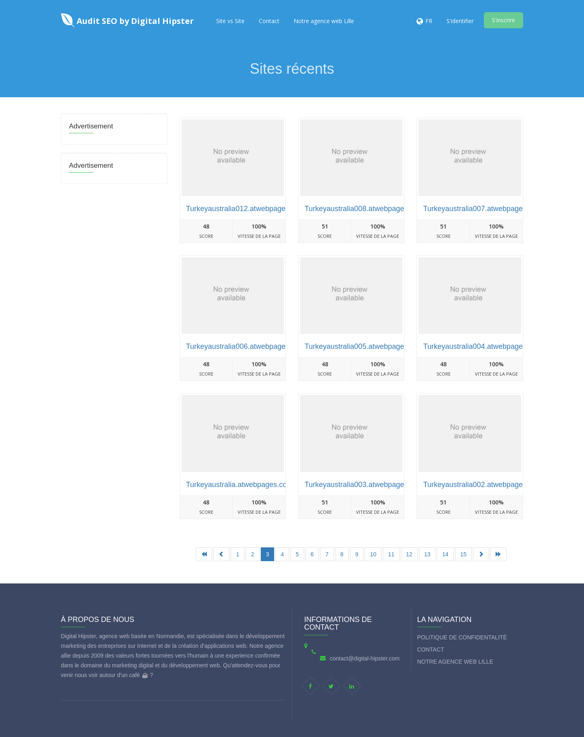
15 (463, 554)
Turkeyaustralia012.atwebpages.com (245, 209)
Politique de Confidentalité (462, 637)
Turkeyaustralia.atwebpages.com (239, 485)
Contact (269, 21)
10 (373, 554)
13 (427, 554)
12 (409, 554)
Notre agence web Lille (324, 21)
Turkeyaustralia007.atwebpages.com (482, 209)
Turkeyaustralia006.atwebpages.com (245, 346)
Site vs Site (230, 21)
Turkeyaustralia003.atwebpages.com (364, 485)
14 (445, 554)
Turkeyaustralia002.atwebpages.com (482, 485)
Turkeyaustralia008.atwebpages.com (364, 209)
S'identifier (460, 21)
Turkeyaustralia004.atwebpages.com (482, 346)
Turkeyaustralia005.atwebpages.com (364, 346)
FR (428, 21)
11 (391, 554)
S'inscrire (503, 20)
